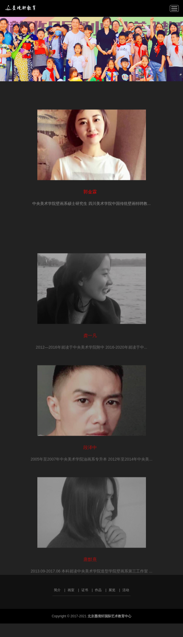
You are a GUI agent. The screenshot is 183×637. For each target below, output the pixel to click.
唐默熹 (90, 579)
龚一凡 (90, 356)
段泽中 (90, 467)
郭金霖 (90, 193)
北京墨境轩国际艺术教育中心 (21, 7)
